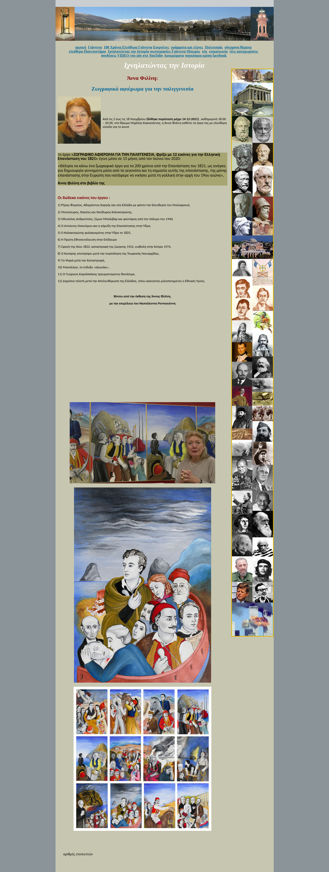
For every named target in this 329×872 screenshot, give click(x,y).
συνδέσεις (108, 55)
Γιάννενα (95, 47)
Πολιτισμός (214, 47)
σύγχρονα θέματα (238, 47)
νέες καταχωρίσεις (243, 51)
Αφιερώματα (174, 55)
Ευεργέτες (161, 47)
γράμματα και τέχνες (187, 47)
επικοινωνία (218, 51)
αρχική (80, 47)
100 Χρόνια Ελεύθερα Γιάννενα (128, 47)
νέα (204, 51)
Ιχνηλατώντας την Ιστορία (128, 51)
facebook (219, 55)
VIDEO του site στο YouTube (140, 55)
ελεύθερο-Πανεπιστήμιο (87, 51)
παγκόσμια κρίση (198, 55)
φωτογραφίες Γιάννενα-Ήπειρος (175, 51)
